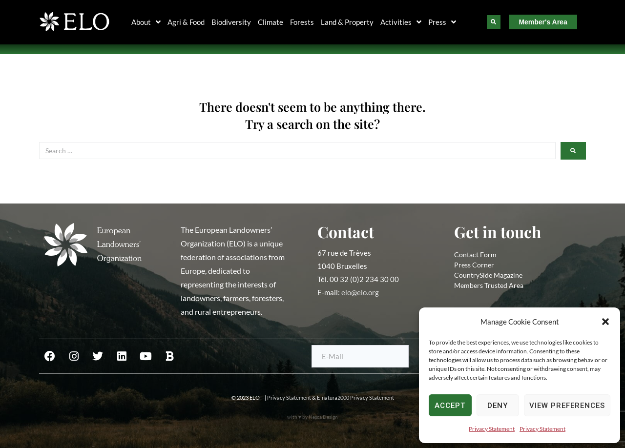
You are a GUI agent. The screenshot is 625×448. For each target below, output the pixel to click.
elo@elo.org (360, 292)
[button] (605, 321)
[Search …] (297, 150)
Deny (497, 405)
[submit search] (573, 151)
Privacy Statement (492, 428)
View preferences (567, 405)
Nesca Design (323, 417)
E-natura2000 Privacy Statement (355, 397)
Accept (450, 405)
